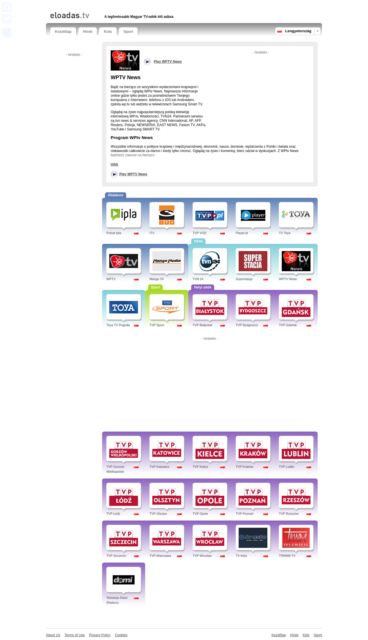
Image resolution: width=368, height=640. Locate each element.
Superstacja (244, 279)
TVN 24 (198, 279)
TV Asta (241, 555)
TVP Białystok (202, 325)
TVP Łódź (113, 513)
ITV (152, 233)
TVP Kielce (200, 466)
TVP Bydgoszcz (247, 325)
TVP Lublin (286, 466)
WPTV (111, 279)
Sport (128, 31)
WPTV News (288, 279)
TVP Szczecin (116, 555)
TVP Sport (157, 325)
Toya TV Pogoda (118, 325)
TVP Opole (200, 513)
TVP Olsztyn (158, 513)
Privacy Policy (100, 635)
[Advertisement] (117, 5)
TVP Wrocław (202, 555)
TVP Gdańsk (288, 325)
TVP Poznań (245, 513)
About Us (53, 635)
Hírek (88, 31)
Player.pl (242, 233)
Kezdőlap (63, 31)
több (114, 164)
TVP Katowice (159, 466)
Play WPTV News (133, 174)
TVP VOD (199, 233)
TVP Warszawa (160, 555)
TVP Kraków (244, 466)
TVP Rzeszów (289, 513)
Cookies (121, 635)
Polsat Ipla (113, 233)
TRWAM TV (287, 555)
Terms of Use (74, 635)
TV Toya (284, 233)
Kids (108, 31)
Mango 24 (157, 279)
